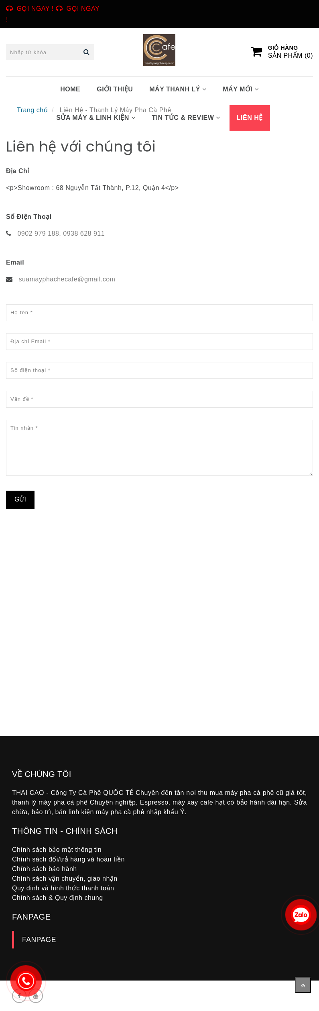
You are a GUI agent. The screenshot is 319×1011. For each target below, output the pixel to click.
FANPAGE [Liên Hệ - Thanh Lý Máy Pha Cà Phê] (39, 940)
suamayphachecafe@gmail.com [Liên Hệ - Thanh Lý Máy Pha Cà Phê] (66, 279)
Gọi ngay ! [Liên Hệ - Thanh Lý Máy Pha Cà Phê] (35, 8)
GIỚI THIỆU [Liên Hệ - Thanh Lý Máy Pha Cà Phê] (115, 89)
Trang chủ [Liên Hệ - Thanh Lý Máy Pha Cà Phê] (32, 110)
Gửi (20, 499)
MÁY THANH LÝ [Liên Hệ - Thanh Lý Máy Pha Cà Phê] (177, 89)
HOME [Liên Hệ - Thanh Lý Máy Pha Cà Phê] (70, 89)
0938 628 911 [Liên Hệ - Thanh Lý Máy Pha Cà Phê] (84, 233)
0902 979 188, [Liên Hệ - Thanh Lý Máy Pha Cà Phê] (39, 233)
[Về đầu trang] (303, 985)
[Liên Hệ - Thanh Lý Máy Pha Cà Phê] (126, 631)
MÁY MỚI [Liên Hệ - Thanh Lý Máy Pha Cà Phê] (240, 89)
